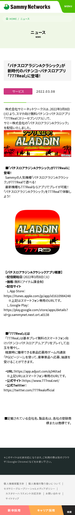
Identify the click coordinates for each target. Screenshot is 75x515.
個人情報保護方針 (14, 483)
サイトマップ (12, 498)
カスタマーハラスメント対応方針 (23, 493)
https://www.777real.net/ (41, 380)
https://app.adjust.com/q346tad (38, 371)
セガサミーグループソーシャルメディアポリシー (29, 488)
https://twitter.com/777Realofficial (29, 390)
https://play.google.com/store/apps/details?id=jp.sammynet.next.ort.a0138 (36, 312)
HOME (13, 18)
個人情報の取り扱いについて (44, 483)
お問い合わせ (53, 493)
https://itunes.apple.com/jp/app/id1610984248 (37, 295)
